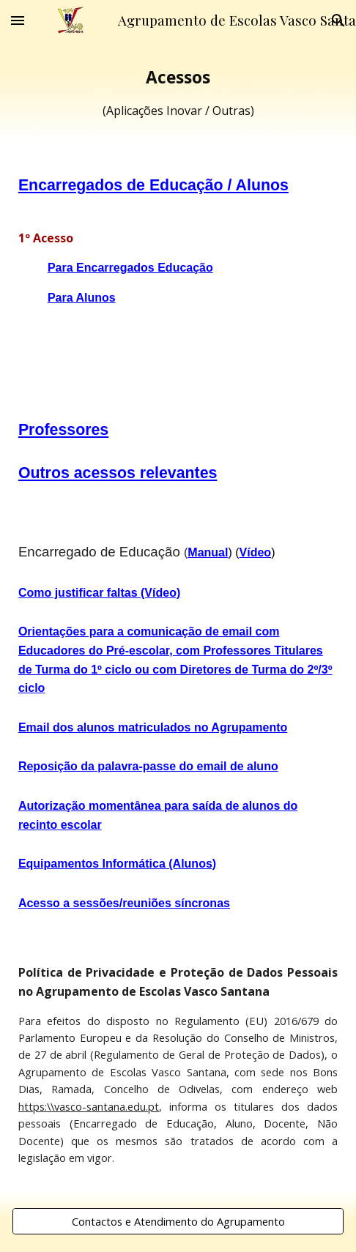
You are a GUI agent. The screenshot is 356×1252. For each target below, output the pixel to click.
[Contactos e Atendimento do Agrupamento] (178, 1221)
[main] (178, 93)
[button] (17, 20)
